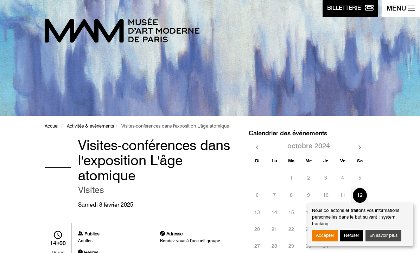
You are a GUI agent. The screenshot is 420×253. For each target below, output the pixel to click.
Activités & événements (90, 126)
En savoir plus (383, 235)
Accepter (325, 235)
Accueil (52, 126)
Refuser (351, 235)
